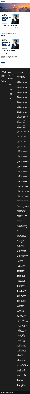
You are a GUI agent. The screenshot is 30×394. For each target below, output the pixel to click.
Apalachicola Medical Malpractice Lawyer (22, 214)
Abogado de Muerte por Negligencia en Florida (22, 207)
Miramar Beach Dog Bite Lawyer (20, 297)
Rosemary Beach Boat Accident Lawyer (21, 345)
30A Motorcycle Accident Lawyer (21, 77)
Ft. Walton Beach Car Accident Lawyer (21, 252)
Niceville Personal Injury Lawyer (20, 316)
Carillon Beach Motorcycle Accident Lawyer (22, 227)
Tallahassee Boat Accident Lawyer (21, 378)
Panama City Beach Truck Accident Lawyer (22, 324)
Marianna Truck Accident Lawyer (21, 292)
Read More (3, 35)
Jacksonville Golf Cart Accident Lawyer (21, 272)
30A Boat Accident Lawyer (20, 73)
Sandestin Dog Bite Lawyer (20, 355)
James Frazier (11, 28)
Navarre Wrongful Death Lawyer (20, 311)
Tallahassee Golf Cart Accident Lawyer (21, 381)
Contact (18, 230)
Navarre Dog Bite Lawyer (20, 306)
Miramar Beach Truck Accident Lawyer (21, 301)
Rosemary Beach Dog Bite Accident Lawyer (22, 347)
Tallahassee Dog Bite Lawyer (20, 380)
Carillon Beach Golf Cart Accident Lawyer (22, 225)
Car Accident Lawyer (19, 221)
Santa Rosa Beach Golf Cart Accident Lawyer (22, 364)
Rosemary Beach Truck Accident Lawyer (21, 351)
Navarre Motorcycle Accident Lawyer (21, 308)
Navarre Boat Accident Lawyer (20, 304)
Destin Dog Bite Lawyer (19, 242)
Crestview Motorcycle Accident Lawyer (21, 236)
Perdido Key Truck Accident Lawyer (21, 341)
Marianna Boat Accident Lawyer (20, 286)
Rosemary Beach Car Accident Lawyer (21, 346)
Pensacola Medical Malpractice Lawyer (21, 330)
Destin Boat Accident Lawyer (20, 240)
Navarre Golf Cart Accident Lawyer (21, 307)
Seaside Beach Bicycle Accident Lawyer (21, 369)
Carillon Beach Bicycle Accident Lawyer (21, 222)
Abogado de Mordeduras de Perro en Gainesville (22, 190)
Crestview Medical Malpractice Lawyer (21, 235)
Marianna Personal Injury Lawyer (20, 291)
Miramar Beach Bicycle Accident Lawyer (21, 294)
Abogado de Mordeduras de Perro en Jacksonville (23, 191)
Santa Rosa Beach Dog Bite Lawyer (21, 363)
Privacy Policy (18, 343)
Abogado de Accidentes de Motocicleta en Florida (23, 155)
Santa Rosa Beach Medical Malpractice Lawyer (22, 365)
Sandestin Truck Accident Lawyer (21, 359)
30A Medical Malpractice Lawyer (20, 76)
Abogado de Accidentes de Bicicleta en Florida (22, 116)
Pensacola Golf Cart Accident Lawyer (21, 329)
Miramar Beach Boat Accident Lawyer (21, 295)
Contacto (18, 231)
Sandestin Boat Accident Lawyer (20, 353)
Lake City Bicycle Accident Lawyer (21, 277)
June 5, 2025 (6, 28)
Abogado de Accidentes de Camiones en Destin (22, 122)
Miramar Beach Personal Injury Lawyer (21, 300)
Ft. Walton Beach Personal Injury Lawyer (21, 256)
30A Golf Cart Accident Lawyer (20, 75)
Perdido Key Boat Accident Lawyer (21, 335)
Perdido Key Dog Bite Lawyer (20, 337)
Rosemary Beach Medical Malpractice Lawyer (22, 348)
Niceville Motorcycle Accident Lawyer (21, 315)
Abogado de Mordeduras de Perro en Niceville (22, 196)
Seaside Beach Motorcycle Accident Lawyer (22, 374)
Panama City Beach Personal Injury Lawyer (22, 323)
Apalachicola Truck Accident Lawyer (21, 217)
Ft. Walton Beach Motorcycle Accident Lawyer (22, 255)
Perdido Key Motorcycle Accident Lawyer (22, 339)
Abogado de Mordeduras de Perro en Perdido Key (23, 199)
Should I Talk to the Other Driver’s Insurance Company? (11, 26)
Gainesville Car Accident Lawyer (20, 260)
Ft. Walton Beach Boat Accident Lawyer (21, 251)
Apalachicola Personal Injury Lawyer (21, 216)
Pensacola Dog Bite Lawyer (20, 328)
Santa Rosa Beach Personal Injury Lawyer (21, 367)
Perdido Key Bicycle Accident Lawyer (21, 334)
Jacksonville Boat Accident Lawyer (21, 269)
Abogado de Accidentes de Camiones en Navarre (23, 133)
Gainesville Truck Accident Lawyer (21, 265)
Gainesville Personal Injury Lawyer (21, 264)
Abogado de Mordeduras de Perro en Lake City (22, 192)
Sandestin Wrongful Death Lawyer (21, 360)
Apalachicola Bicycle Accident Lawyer (21, 210)
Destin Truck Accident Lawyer (20, 246)
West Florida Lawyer (11, 89)
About (17, 209)
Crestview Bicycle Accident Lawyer (21, 232)
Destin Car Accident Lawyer (20, 241)
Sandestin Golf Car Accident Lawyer (21, 356)
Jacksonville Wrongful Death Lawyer (21, 276)
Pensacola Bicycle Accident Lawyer (21, 326)
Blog (17, 219)
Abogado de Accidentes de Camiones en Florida (22, 123)
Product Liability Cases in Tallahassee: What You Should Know (11, 52)
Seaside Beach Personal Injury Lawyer (21, 375)
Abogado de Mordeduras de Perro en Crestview (22, 186)
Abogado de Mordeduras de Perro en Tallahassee (23, 206)
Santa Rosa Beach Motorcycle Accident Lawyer (22, 366)
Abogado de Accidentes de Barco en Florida (22, 115)
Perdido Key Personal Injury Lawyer (21, 340)
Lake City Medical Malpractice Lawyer (21, 281)
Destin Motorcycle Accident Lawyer (21, 244)
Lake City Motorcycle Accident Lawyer (21, 282)
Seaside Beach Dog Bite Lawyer (20, 372)
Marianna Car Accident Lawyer (20, 287)
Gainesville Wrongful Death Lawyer (21, 266)
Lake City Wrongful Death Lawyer (21, 284)
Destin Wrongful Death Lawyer (20, 247)
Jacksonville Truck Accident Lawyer (21, 275)
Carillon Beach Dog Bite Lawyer (20, 224)
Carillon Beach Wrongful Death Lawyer (21, 229)
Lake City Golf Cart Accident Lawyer (21, 280)
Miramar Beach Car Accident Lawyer (21, 296)
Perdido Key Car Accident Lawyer (21, 336)
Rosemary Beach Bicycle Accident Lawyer (22, 344)
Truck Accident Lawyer (19, 386)
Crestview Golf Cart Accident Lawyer (21, 234)
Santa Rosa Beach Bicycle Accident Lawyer (22, 361)
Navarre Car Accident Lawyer (20, 305)
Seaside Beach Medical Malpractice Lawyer (22, 373)
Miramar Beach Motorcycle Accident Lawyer (22, 299)
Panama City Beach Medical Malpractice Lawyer (22, 322)
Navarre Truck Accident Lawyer (20, 310)
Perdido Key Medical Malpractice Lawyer (21, 338)
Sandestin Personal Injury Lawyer (21, 358)
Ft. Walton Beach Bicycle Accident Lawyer (22, 250)
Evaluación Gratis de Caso (20, 249)
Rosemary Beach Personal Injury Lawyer (21, 350)
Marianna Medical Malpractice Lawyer (21, 289)
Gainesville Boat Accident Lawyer (21, 259)
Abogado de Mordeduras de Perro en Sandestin (22, 202)
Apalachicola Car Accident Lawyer (21, 212)
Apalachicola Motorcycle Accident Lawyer (22, 215)
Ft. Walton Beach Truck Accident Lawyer (21, 257)
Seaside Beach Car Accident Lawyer (21, 371)
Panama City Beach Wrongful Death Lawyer (22, 325)
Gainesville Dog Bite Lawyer (20, 261)
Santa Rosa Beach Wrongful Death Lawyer (22, 368)
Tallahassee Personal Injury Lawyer (21, 383)
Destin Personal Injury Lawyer (20, 245)
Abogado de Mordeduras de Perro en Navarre (22, 195)
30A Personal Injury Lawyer (20, 78)
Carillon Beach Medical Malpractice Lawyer (22, 226)
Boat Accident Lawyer (19, 220)
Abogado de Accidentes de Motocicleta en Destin (23, 154)
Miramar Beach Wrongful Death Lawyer (21, 302)
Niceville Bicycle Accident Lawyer (21, 312)
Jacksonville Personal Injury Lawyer (21, 274)
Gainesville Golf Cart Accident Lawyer (21, 262)
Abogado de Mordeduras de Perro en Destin (22, 187)
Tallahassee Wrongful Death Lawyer (21, 385)
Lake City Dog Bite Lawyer (20, 279)
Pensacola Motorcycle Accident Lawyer (21, 331)
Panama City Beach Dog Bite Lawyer (21, 320)
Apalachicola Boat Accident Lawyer (21, 211)
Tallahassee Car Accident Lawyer (21, 379)
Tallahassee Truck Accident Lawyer (21, 384)
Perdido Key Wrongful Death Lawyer (21, 342)
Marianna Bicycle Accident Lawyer (21, 285)
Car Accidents (17, 28)
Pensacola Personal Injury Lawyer (21, 332)
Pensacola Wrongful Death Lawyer (21, 333)
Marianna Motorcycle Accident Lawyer (21, 290)
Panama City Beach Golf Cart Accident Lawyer (22, 321)
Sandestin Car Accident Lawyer (20, 354)
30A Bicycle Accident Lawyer (20, 72)
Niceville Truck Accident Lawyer (20, 317)
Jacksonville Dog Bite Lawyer (20, 271)
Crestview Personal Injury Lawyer (21, 237)
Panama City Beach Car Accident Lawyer (22, 319)
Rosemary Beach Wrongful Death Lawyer (22, 352)
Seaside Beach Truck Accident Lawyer (21, 376)
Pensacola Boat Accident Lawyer (21, 327)
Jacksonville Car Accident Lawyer (21, 270)
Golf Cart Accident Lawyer (20, 267)
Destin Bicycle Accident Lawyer (20, 239)
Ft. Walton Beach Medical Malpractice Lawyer (22, 254)
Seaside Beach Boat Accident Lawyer (21, 370)
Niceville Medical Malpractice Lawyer (21, 314)
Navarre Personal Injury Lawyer (20, 309)
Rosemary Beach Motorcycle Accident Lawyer (22, 349)
